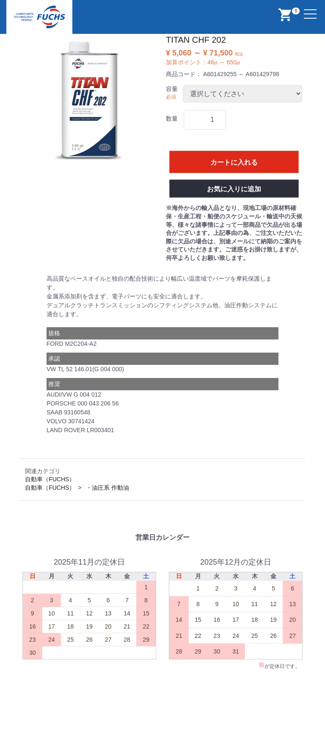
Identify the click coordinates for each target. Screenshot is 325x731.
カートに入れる (234, 162)
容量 (172, 89)
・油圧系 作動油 (107, 487)
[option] (91, 101)
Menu (311, 9)
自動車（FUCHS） (50, 479)
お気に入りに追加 (234, 189)
